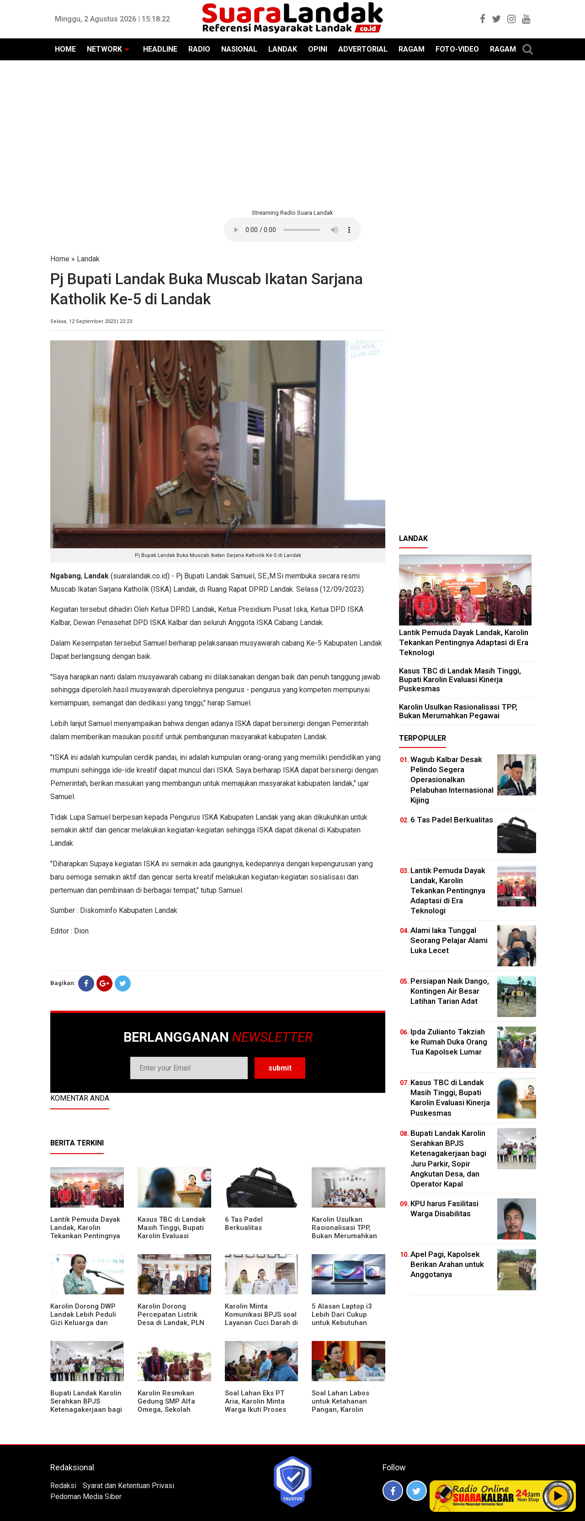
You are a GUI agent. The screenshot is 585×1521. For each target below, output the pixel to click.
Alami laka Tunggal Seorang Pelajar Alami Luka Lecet (449, 940)
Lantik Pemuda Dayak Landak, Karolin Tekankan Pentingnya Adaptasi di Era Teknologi (85, 1235)
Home (59, 258)
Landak (88, 258)
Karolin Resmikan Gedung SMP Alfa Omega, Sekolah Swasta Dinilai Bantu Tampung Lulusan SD (172, 1409)
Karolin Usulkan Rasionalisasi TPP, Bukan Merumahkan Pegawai (344, 1231)
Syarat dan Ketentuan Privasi (128, 1485)
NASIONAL (239, 49)
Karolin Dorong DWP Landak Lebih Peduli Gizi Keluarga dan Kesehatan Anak (83, 1318)
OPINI (317, 49)
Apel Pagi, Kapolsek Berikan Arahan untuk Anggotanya (447, 1264)
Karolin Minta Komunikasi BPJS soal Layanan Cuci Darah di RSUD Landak (261, 1318)
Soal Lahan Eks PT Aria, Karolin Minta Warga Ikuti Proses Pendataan (255, 1405)
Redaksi (63, 1485)
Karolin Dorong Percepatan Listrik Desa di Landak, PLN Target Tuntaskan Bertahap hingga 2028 (174, 1322)
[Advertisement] (292, 133)
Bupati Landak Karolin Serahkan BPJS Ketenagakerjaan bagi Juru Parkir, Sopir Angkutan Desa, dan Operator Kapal (86, 1413)
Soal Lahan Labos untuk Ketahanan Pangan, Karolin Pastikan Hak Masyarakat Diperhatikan (340, 1413)
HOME (65, 49)
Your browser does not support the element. (292, 229)
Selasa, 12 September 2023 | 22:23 (91, 321)
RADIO (199, 49)
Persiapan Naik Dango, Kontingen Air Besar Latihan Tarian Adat (449, 991)
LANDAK (282, 49)
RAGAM (412, 49)
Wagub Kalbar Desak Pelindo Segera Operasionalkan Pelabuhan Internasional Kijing (452, 779)
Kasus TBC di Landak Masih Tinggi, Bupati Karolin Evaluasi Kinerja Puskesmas (172, 1231)
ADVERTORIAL (363, 49)
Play (558, 1496)
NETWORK (104, 49)
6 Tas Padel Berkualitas (244, 1223)
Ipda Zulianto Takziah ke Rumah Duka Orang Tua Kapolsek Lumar (448, 1041)
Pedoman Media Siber (86, 1496)
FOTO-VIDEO (457, 49)
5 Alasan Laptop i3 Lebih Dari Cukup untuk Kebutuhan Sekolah (342, 1318)
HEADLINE (160, 49)
